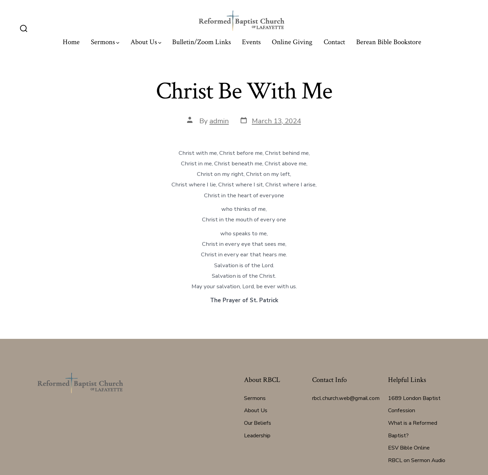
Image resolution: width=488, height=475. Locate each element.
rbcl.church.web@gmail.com (346, 398)
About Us (145, 42)
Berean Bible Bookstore (388, 42)
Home (71, 42)
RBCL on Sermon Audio (416, 460)
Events (251, 42)
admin (219, 121)
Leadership (257, 435)
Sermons (105, 42)
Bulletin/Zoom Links (201, 42)
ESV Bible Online (409, 448)
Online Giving (292, 42)
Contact (334, 42)
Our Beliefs (257, 423)
